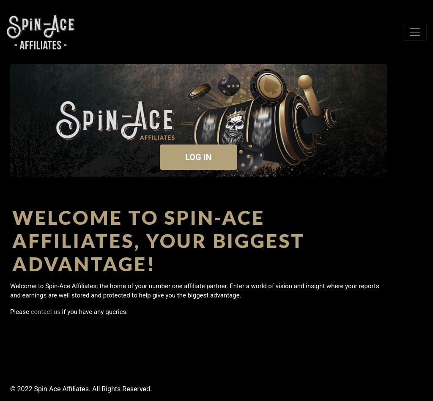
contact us (45, 312)
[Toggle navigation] (415, 32)
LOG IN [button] (198, 157)
